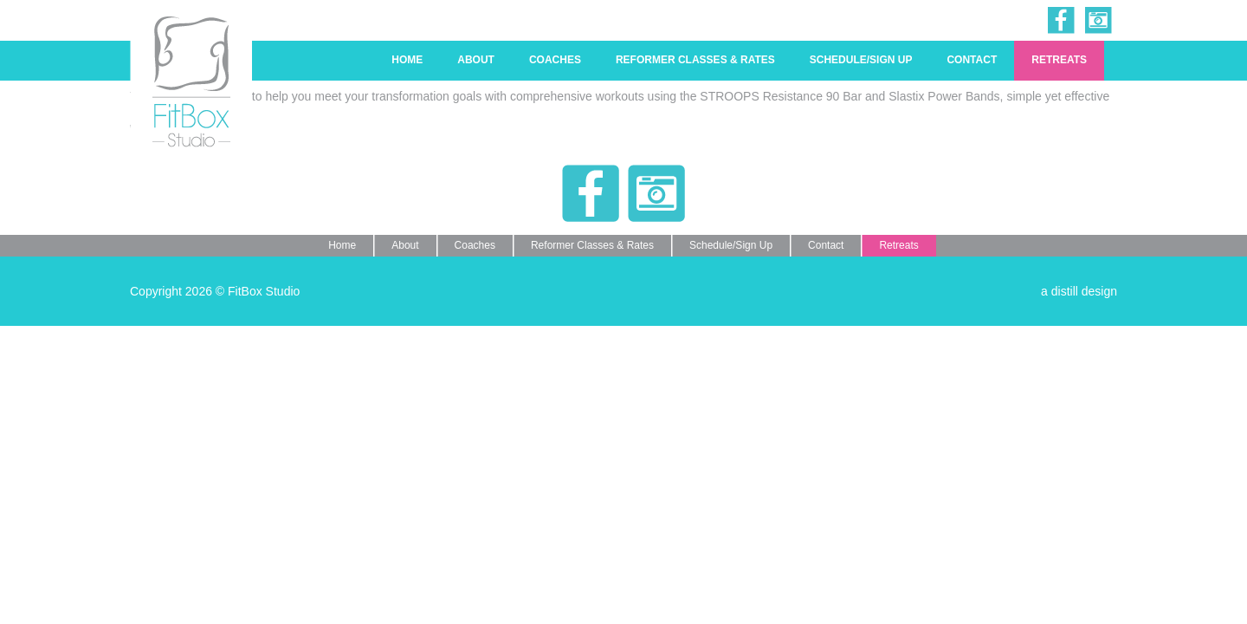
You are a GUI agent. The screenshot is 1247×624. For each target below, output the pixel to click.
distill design (1084, 291)
